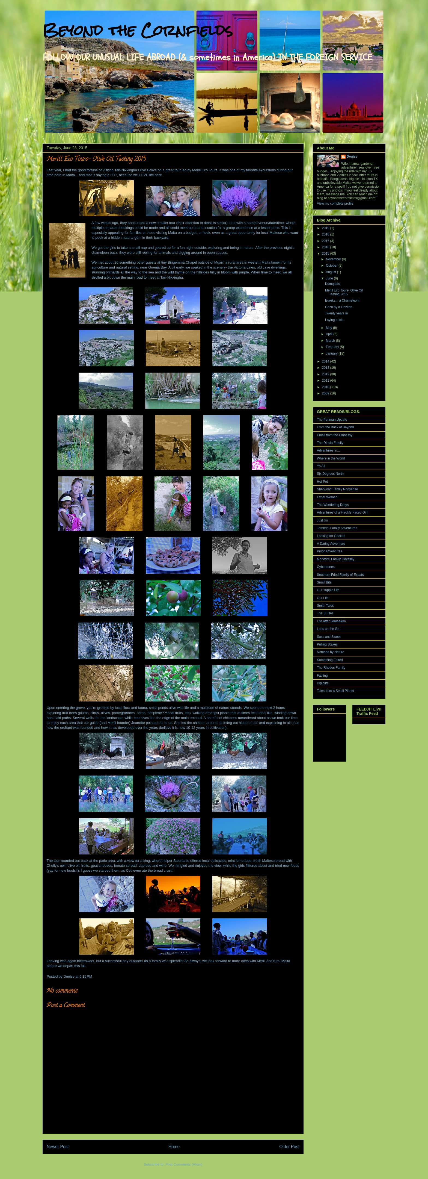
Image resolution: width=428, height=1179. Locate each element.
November (334, 259)
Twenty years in (336, 313)
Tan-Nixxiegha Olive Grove (135, 170)
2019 (326, 228)
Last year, (54, 170)
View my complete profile (335, 203)
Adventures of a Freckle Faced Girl (342, 512)
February (333, 347)
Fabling (322, 675)
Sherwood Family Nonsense (337, 489)
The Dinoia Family (330, 443)
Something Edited (330, 660)
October (332, 265)
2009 (326, 393)
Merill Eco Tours (204, 170)
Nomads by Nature (330, 652)
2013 (326, 368)
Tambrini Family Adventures (337, 528)
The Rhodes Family (331, 668)
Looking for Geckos (331, 536)
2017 (326, 241)
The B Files (325, 613)
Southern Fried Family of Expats (340, 575)
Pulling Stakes (327, 644)
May (329, 328)
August (331, 272)
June (330, 278)
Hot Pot (322, 482)
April (329, 334)
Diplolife (323, 683)
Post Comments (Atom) (183, 1164)
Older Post (289, 1146)
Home (174, 1146)
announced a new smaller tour (151, 223)
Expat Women (327, 497)
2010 (326, 387)
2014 (326, 361)
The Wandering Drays (333, 505)
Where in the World (331, 458)
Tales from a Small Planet (335, 691)
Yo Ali (321, 466)
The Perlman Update (332, 420)
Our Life (323, 598)
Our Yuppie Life (328, 590)
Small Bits (324, 582)
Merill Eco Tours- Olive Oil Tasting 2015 (344, 292)
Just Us (322, 520)
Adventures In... (328, 450)
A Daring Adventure (331, 544)
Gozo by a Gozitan (338, 307)
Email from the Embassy (334, 435)
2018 (326, 234)
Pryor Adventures (329, 551)
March (331, 341)
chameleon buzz (104, 252)
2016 (326, 247)
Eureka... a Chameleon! (342, 300)
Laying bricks (334, 320)
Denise (352, 156)
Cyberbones (326, 567)
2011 (326, 380)
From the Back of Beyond (335, 427)
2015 (326, 253)
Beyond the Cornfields (137, 30)
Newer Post (58, 1146)
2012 (326, 374)
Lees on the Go (328, 629)
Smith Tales (325, 606)
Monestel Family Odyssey (335, 559)
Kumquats (332, 284)
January (332, 353)
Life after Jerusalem (331, 621)
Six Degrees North (330, 474)
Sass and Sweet (329, 637)
